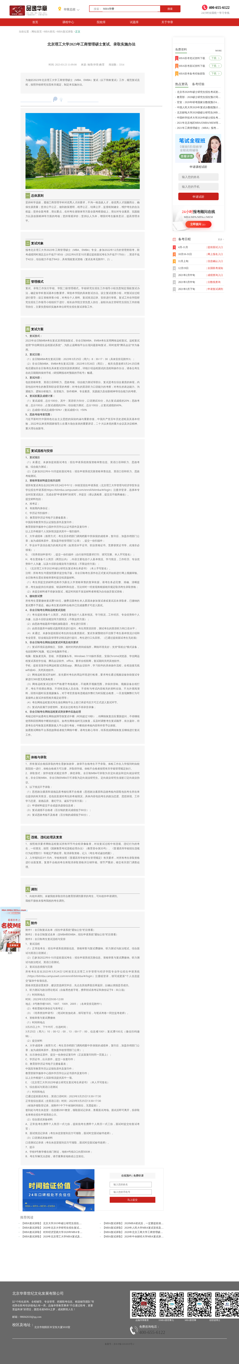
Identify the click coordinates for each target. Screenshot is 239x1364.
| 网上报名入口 (215, 254)
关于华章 (167, 22)
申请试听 (198, 196)
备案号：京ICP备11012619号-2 (119, 1344)
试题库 (134, 22)
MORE (218, 50)
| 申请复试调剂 (215, 289)
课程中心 (68, 22)
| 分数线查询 (213, 282)
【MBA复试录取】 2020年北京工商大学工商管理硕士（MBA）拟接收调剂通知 (147, 1232)
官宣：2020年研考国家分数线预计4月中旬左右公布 (206, 102)
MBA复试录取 (65, 31)
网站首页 (37, 31)
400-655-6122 (152, 1332)
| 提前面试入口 (215, 247)
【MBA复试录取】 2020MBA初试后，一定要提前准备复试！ (137, 1223)
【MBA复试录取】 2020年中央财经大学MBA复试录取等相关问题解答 (142, 1236)
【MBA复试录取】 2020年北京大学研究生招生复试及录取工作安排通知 (61, 1227)
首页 (35, 22)
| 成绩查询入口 (215, 275)
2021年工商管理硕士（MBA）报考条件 (199, 128)
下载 (215, 58)
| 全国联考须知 (215, 268)
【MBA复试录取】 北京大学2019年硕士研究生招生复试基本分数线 (59, 1223)
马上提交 (132, 1199)
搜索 (170, 9)
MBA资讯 (49, 31)
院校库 (101, 22)
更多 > (221, 239)
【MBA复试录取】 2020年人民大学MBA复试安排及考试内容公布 (139, 1227)
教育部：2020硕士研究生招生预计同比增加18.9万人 (206, 97)
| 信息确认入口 (215, 261)
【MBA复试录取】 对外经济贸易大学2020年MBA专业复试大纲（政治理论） (64, 1232)
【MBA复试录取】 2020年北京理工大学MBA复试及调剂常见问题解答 (60, 1236)
